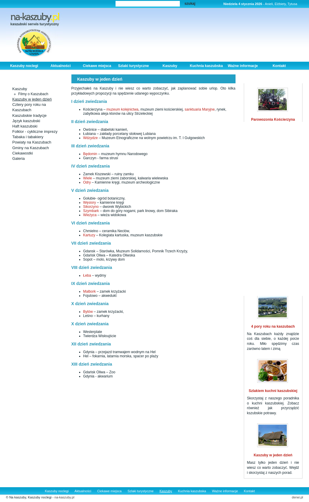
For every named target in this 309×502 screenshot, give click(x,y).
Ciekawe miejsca (97, 66)
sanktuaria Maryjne (199, 109)
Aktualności (60, 66)
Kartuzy (89, 235)
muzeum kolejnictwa (122, 109)
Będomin (90, 154)
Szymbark (91, 211)
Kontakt (279, 66)
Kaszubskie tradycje (29, 115)
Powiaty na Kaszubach (32, 142)
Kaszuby (170, 66)
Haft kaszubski (25, 126)
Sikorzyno (91, 207)
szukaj (190, 3)
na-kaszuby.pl (64, 497)
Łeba (87, 275)
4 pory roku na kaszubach (273, 326)
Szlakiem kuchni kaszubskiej (273, 391)
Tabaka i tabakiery (28, 137)
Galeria (18, 158)
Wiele (88, 178)
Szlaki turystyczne (133, 66)
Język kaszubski (26, 121)
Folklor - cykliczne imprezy (34, 131)
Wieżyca (90, 215)
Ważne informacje (243, 66)
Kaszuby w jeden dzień (32, 99)
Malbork (89, 291)
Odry (87, 182)
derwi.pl (297, 497)
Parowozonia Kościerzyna (273, 119)
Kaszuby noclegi (24, 66)
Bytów (88, 312)
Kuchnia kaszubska (206, 66)
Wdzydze (90, 138)
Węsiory (90, 202)
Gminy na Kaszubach (30, 148)
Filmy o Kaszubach (33, 94)
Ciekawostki (22, 153)
